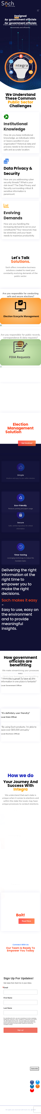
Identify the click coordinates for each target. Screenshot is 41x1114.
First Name (8, 998)
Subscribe (34, 1068)
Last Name (8, 1008)
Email (6, 987)
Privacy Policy (14, 1087)
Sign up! (20, 1030)
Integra (2, 1066)
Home (14, 1066)
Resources (15, 1076)
